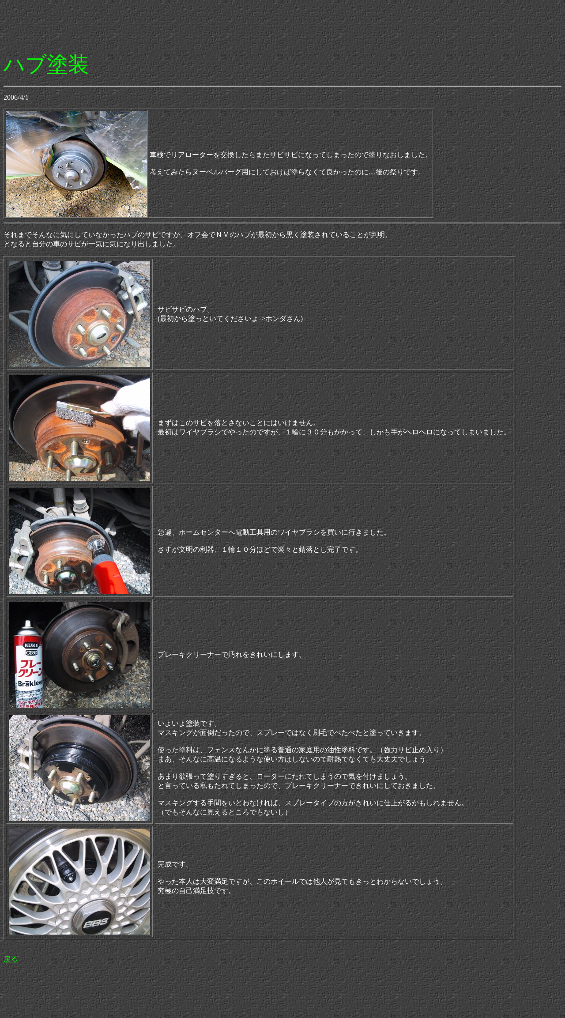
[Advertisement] (164, 23)
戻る (11, 959)
